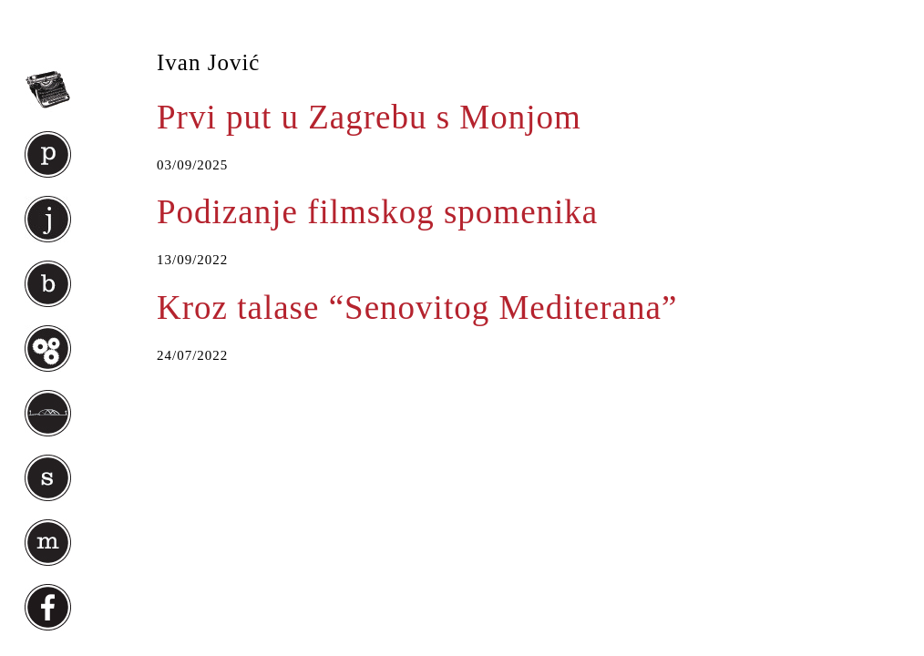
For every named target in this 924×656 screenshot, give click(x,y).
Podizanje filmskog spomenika (377, 212)
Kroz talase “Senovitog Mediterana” (417, 307)
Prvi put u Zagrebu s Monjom (369, 117)
